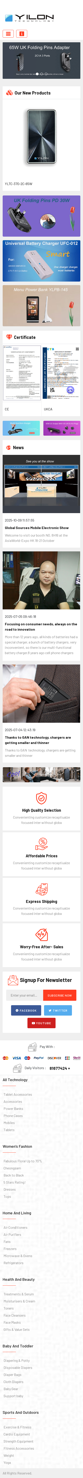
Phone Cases (13, 1115)
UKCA (48, 409)
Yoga (7, 1462)
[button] (37, 74)
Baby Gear (11, 1389)
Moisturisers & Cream (19, 1301)
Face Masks (12, 1322)
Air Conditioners (15, 1227)
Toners (9, 1308)
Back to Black (14, 1175)
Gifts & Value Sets (17, 1329)
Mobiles (9, 1123)
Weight (9, 1455)
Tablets (9, 1130)
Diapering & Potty (17, 1360)
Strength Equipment (18, 1441)
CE (7, 409)
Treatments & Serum (19, 1294)
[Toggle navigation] (8, 34)
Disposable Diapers (18, 1367)
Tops (7, 1196)
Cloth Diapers (13, 1381)
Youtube (41, 1023)
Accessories (13, 1101)
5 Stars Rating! (15, 1182)
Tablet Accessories (18, 1094)
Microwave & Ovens (18, 1256)
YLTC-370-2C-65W (18, 184)
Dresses (10, 1189)
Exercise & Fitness (17, 1427)
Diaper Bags (12, 1374)
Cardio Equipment (17, 1434)
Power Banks (13, 1108)
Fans (7, 1241)
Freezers (10, 1248)
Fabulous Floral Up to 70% (23, 1161)
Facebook (26, 1010)
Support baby (13, 1396)
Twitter (58, 1010)
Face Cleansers (15, 1315)
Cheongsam (12, 1168)
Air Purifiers (12, 1234)
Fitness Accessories (19, 1448)
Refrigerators (13, 1263)
